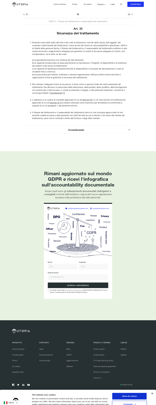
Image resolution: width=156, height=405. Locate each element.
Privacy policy (99, 349)
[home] (20, 4)
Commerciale (44, 360)
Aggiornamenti (72, 360)
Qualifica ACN (18, 372)
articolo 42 (55, 102)
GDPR (68, 355)
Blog (68, 349)
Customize (129, 390)
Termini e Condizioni (101, 372)
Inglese (124, 355)
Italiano (124, 349)
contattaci (135, 4)
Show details (37, 400)
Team (41, 349)
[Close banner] (152, 380)
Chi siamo (87, 4)
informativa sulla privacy (73, 290)
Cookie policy (98, 355)
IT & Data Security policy (103, 360)
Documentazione (46, 355)
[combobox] (10, 402)
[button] (102, 4)
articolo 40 (87, 100)
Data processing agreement (104, 366)
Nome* (50, 262)
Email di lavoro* (53, 273)
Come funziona (60, 4)
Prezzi (74, 4)
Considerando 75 (57, 93)
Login (112, 4)
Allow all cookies (129, 382)
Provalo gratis (17, 355)
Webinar (69, 366)
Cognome (82, 262)
